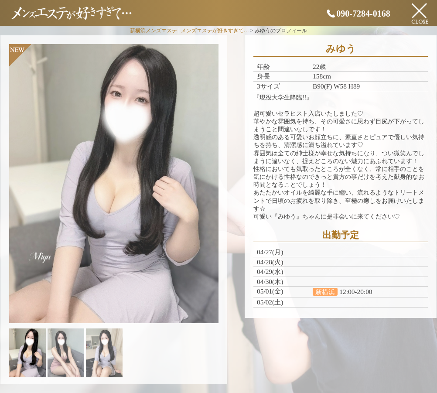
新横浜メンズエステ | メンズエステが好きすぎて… (189, 30)
